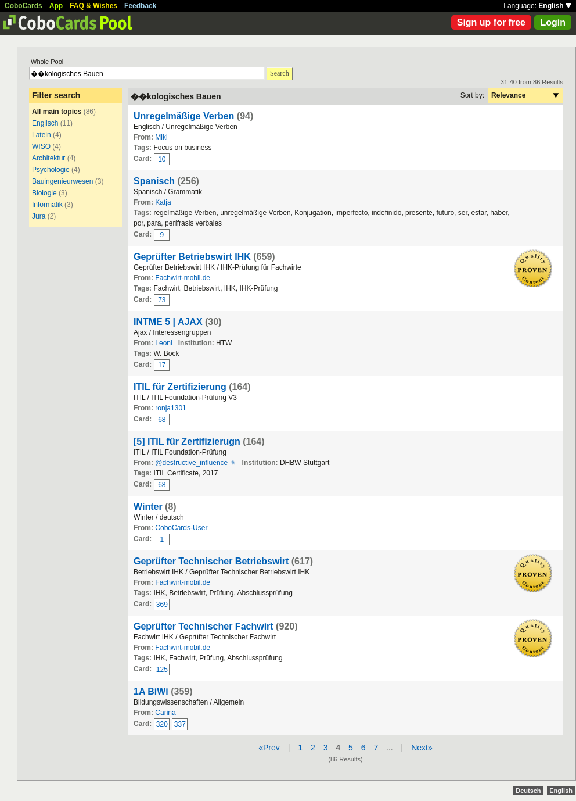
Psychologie (51, 170)
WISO (41, 146)
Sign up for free (491, 22)
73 (161, 300)
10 (161, 159)
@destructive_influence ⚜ (195, 463)
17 (161, 365)
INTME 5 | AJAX (168, 322)
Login (553, 22)
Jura (38, 216)
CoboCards (23, 6)
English (554, 6)
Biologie (44, 193)
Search (279, 73)
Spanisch (154, 181)
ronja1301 (170, 408)
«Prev (269, 747)
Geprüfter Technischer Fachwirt (203, 626)
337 (180, 724)
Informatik (47, 205)
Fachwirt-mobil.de (182, 278)
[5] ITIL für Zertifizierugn (187, 441)
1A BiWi (152, 691)
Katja (163, 202)
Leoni (163, 343)
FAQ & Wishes (93, 6)
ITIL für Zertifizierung (180, 387)
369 (162, 604)
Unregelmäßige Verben (184, 116)
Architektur (48, 158)
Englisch (45, 123)
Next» (422, 747)
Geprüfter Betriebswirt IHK (192, 257)
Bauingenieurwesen (62, 181)
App (56, 6)
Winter (148, 507)
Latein (41, 135)
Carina (165, 713)
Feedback (140, 6)
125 (162, 670)
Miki (161, 137)
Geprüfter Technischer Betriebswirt (211, 561)
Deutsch (528, 790)
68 (161, 420)
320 (162, 724)
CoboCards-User (181, 528)
